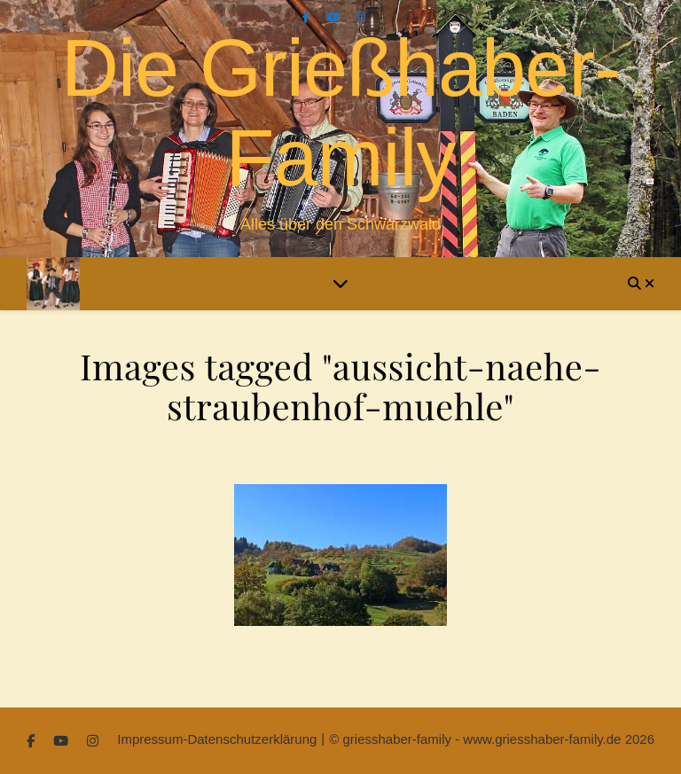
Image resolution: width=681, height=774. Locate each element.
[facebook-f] (307, 17)
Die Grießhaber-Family (340, 113)
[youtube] (334, 17)
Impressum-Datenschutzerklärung (217, 739)
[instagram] (360, 17)
